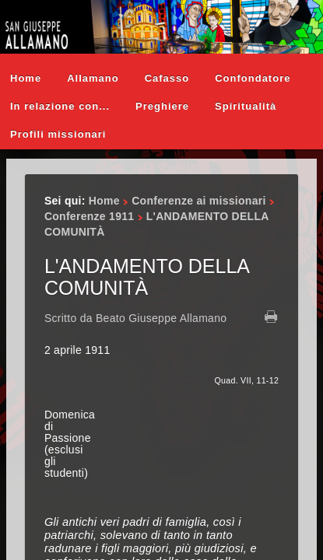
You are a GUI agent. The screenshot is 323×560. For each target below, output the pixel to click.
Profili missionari (58, 134)
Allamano (93, 78)
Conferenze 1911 (89, 216)
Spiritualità (245, 106)
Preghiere (162, 106)
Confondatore (252, 78)
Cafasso (167, 78)
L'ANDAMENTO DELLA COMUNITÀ (146, 277)
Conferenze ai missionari (198, 200)
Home (25, 78)
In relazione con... (60, 106)
